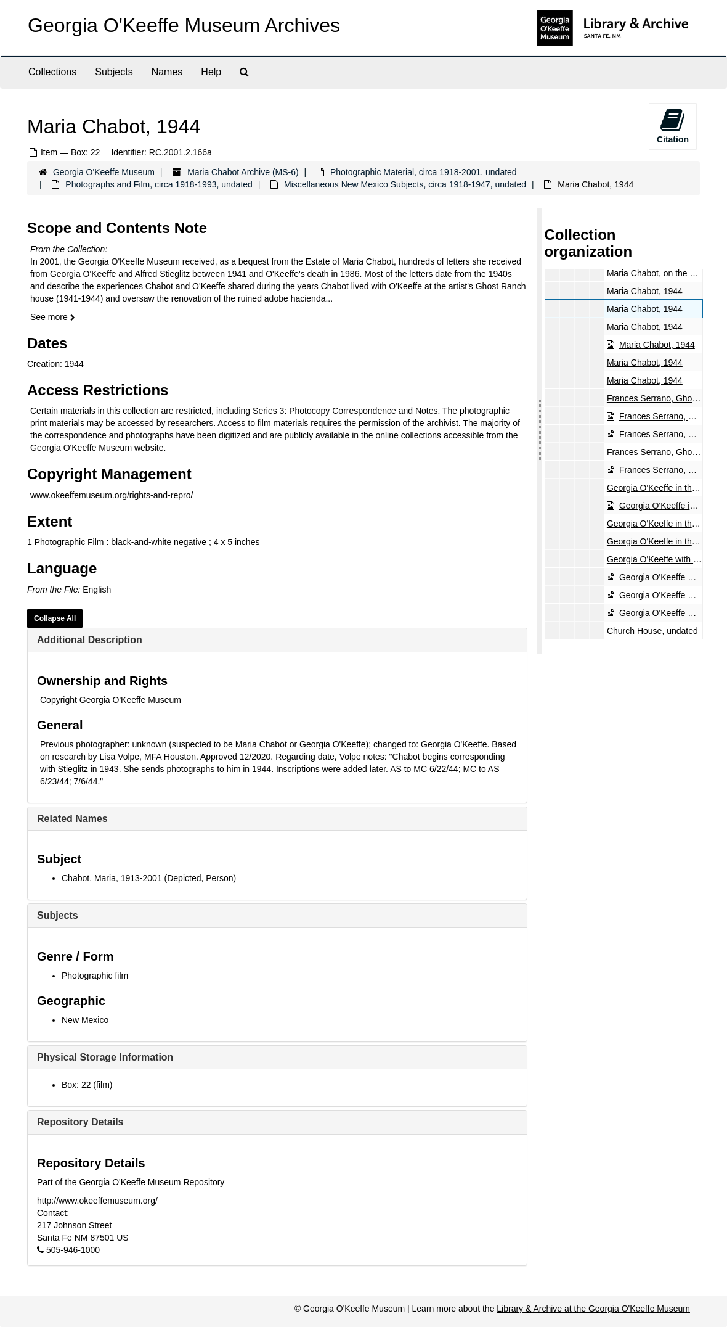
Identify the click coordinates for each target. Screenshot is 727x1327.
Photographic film (95, 975)
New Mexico (85, 1020)
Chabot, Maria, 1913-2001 (112, 878)
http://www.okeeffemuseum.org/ (97, 1201)
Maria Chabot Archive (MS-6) (243, 172)
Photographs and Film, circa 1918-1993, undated (159, 184)
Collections (52, 72)
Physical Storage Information (105, 1057)
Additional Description (89, 640)
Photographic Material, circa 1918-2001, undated (423, 172)
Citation (673, 125)
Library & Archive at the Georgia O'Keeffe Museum (593, 1308)
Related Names (72, 818)
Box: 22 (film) (87, 1085)
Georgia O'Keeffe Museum (104, 172)
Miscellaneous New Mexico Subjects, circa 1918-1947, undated (405, 184)
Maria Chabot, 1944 (644, 291)
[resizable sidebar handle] (539, 431)
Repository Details (80, 1122)
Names (167, 72)
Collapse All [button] (55, 618)
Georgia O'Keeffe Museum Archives (184, 25)
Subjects (113, 72)
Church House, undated (651, 631)
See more (52, 317)
